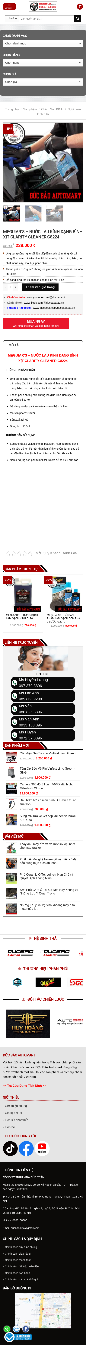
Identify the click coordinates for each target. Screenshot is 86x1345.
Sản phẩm (30, 109)
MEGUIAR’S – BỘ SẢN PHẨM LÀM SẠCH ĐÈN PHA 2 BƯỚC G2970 (63, 618)
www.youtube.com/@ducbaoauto (46, 297)
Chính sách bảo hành (17, 1273)
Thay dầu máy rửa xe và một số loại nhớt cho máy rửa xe (47, 845)
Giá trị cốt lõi (13, 1112)
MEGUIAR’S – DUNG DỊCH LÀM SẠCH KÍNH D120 (22, 617)
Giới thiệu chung (16, 1105)
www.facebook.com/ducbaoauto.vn (54, 307)
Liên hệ (10, 1127)
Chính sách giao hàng (17, 1253)
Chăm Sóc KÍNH (52, 109)
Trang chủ (12, 109)
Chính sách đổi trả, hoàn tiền (22, 1266)
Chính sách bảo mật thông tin (22, 1279)
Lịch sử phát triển (16, 1120)
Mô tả (14, 345)
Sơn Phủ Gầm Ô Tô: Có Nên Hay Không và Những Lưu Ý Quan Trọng (49, 891)
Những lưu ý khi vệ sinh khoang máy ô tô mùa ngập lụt (47, 907)
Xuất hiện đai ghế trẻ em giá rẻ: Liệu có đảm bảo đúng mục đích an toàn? (49, 861)
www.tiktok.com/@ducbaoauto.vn (44, 302)
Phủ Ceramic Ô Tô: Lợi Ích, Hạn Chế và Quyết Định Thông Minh (46, 876)
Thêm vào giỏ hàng (40, 287)
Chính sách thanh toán (18, 1260)
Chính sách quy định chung (21, 1247)
